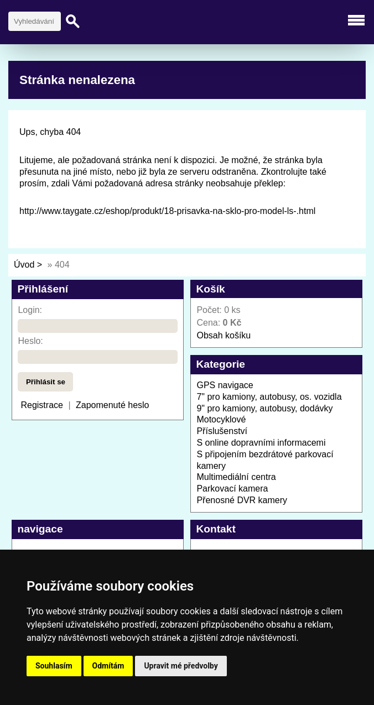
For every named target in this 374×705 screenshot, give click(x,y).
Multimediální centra (236, 477)
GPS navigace (224, 385)
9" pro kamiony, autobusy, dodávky (264, 408)
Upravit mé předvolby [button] (180, 665)
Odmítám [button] (108, 665)
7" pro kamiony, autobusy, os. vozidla (268, 396)
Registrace (41, 405)
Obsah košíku (223, 335)
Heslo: (30, 341)
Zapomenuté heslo (112, 405)
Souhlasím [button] (53, 665)
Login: (30, 310)
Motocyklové (221, 419)
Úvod (24, 264)
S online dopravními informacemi (260, 442)
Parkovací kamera (232, 488)
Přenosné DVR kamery (241, 500)
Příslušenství (221, 431)
